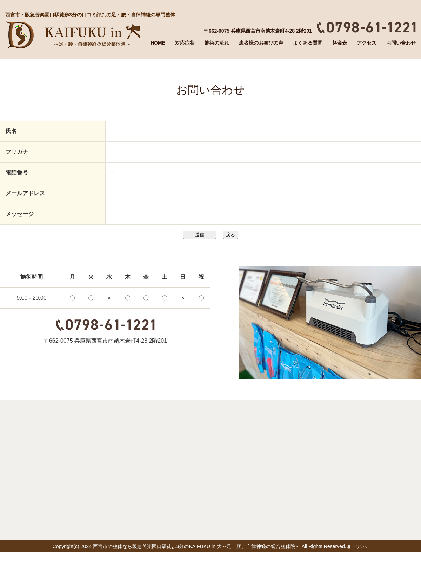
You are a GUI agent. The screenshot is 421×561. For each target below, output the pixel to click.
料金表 (339, 43)
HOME (158, 43)
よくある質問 (307, 43)
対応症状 (185, 43)
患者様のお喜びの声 (261, 43)
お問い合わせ (401, 43)
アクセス (366, 43)
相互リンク (357, 546)
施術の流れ (217, 43)
